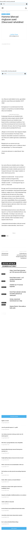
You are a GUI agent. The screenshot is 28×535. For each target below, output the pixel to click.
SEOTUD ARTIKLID (8, 264)
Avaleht (3, 11)
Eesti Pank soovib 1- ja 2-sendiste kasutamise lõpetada (17, 279)
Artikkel (3, 274)
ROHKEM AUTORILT (9, 266)
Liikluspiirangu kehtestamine (4, 254)
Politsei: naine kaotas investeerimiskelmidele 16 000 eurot (12, 464)
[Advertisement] (14, 384)
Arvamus (3, 304)
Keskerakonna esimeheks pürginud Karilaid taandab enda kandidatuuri (21, 256)
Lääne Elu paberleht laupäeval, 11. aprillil (9, 427)
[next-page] (5, 313)
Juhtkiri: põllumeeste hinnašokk (7, 501)
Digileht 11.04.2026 (5, 420)
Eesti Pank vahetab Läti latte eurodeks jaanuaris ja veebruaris (18, 293)
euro (7, 235)
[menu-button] (3, 8)
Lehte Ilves (14, 34)
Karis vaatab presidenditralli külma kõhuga (9, 521)
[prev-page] (2, 313)
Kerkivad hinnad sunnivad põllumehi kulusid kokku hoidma (13, 508)
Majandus (8, 11)
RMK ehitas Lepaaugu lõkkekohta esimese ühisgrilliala (12, 442)
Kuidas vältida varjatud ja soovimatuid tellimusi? (10, 479)
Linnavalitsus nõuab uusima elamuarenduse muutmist (11, 515)
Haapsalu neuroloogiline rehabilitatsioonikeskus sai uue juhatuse (13, 495)
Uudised (8, 14)
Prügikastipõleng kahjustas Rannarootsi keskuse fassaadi (12, 457)
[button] (26, 8)
